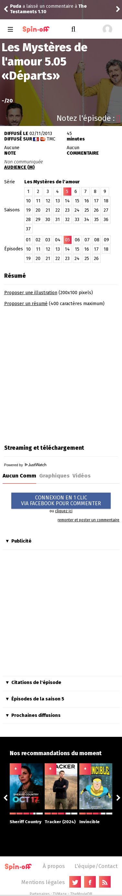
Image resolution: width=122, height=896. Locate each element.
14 (67, 201)
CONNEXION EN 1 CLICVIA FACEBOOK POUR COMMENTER (61, 500)
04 (58, 240)
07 (87, 240)
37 (28, 229)
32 (67, 219)
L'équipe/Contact (95, 866)
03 (47, 240)
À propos (54, 866)
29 (38, 219)
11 (38, 201)
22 (57, 210)
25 (86, 210)
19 (28, 210)
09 (106, 240)
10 (28, 201)
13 (57, 201)
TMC (51, 139)
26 (96, 210)
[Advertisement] (60, 373)
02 (38, 240)
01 (28, 240)
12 (48, 201)
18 (106, 201)
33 (77, 219)
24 (77, 210)
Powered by (25, 465)
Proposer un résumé (26, 303)
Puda (15, 6)
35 (96, 219)
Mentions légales (43, 882)
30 (47, 219)
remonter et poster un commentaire (88, 520)
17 (96, 201)
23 (67, 210)
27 (106, 210)
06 (77, 240)
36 (106, 219)
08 (96, 240)
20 (38, 210)
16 (86, 201)
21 (48, 210)
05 (67, 240)
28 (28, 219)
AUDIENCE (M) (19, 167)
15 (77, 201)
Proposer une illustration (30, 292)
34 (86, 219)
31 (57, 219)
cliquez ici (63, 511)
